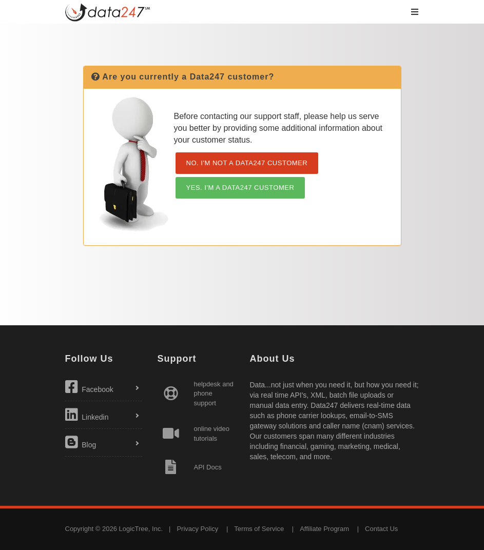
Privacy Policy (197, 529)
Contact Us (381, 529)
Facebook (89, 387)
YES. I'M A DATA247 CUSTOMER (240, 187)
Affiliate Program (324, 529)
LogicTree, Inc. (141, 529)
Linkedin (87, 414)
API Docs (208, 467)
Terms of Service (259, 529)
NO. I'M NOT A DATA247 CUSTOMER (247, 163)
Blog (80, 442)
